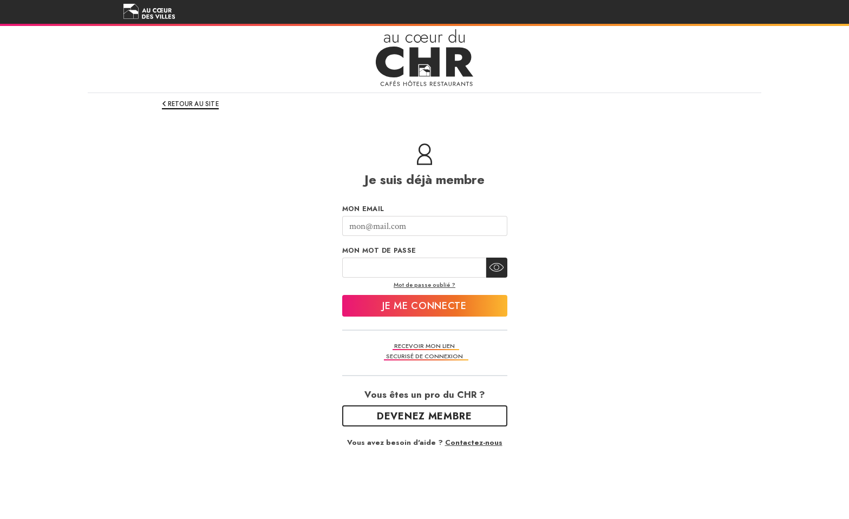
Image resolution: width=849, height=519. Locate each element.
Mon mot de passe (379, 250)
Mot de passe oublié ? (424, 284)
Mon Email (363, 209)
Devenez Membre (424, 416)
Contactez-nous (473, 442)
